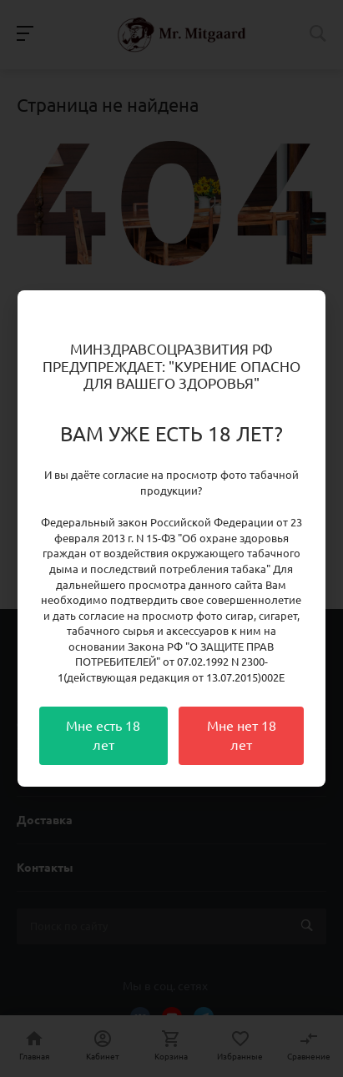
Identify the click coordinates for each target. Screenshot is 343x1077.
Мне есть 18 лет (103, 735)
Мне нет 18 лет (241, 735)
